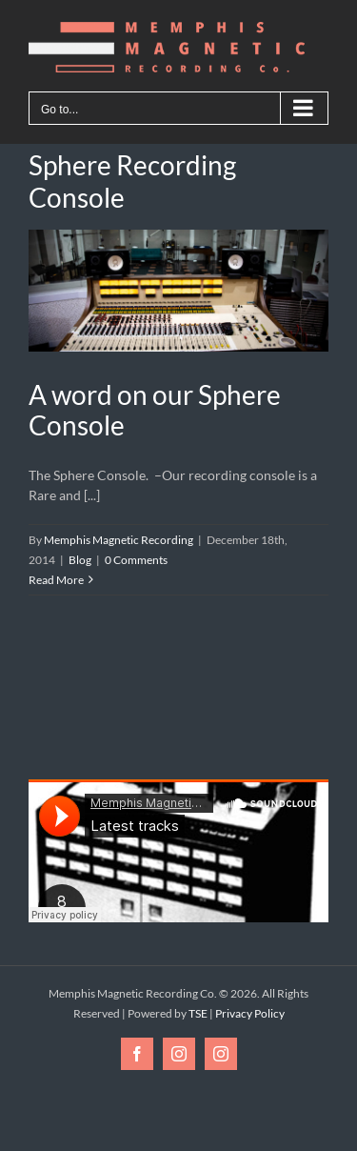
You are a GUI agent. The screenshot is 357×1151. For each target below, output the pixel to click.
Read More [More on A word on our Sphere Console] (56, 580)
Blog (80, 560)
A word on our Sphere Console (155, 409)
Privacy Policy (250, 1013)
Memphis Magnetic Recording (118, 540)
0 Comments (136, 560)
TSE (198, 1013)
